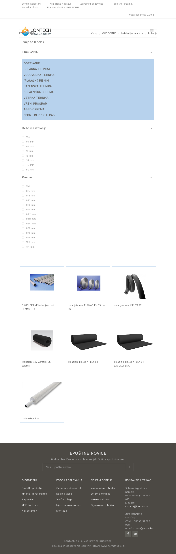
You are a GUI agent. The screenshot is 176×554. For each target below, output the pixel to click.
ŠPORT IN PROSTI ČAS (39, 115)
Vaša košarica (141, 15)
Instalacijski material (132, 33)
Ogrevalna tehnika (102, 505)
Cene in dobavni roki (69, 488)
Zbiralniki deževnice (91, 4)
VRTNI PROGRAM (35, 104)
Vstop (94, 33)
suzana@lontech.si (136, 506)
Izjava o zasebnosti (68, 505)
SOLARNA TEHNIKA (37, 69)
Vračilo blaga (64, 499)
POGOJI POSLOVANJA (69, 480)
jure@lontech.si (145, 528)
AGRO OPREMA (34, 109)
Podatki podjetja (32, 488)
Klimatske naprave (61, 4)
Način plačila (64, 494)
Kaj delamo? (29, 511)
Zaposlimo (28, 499)
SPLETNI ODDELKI (101, 480)
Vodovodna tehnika (103, 488)
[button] (42, 283)
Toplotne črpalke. (122, 4)
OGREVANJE (109, 33)
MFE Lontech (30, 505)
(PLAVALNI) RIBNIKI (36, 81)
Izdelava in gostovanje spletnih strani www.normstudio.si (88, 546)
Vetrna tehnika (100, 499)
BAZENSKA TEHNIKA (38, 86)
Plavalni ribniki (30, 7)
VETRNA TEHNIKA (36, 98)
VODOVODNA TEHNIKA (39, 75)
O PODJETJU (29, 480)
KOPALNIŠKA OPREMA (38, 92)
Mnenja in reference (34, 494)
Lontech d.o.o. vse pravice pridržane (88, 541)
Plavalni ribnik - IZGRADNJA (63, 7)
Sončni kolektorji (31, 4)
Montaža (61, 511)
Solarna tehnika (101, 494)
